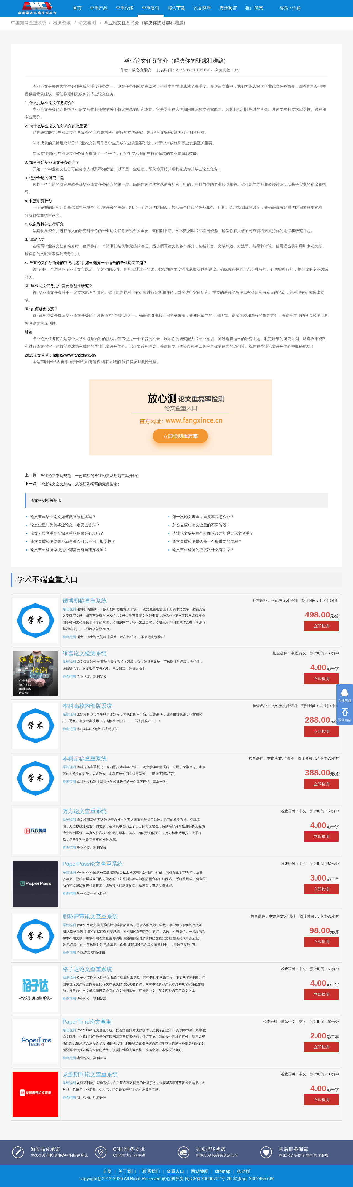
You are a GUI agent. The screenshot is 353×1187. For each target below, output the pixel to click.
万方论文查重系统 (85, 811)
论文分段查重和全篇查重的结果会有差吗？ (67, 533)
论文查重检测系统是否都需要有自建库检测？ (69, 549)
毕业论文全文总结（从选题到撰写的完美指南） (80, 484)
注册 (296, 8)
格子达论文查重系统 (87, 969)
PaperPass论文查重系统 (93, 864)
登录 (284, 8)
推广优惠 (254, 8)
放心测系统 (141, 70)
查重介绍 (124, 8)
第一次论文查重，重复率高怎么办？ (203, 516)
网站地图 (199, 1171)
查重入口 (175, 1171)
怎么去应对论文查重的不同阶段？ (201, 525)
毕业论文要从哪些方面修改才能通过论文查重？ (212, 533)
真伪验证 (228, 8)
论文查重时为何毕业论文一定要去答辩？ (65, 525)
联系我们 (151, 1171)
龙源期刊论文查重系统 (90, 1074)
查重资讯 (150, 8)
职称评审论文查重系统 (90, 916)
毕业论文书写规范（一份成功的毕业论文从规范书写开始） (90, 475)
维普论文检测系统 (85, 653)
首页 (77, 8)
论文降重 (202, 8)
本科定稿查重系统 (85, 759)
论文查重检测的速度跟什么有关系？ (203, 549)
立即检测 (321, 626)
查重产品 (99, 8)
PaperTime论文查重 (87, 1022)
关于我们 (127, 1171)
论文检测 (87, 22)
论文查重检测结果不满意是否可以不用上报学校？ (72, 541)
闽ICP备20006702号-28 (208, 1178)
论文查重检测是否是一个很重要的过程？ (207, 541)
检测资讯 (62, 22)
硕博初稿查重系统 (85, 601)
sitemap (222, 1171)
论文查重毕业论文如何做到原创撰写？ (63, 516)
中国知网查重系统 (28, 22)
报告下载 (176, 8)
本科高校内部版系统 (87, 706)
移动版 (243, 1171)
